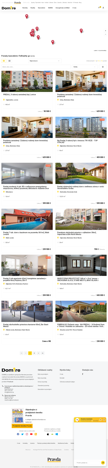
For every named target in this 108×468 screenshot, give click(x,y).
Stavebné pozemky (43, 385)
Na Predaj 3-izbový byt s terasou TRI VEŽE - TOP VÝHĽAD (77, 141)
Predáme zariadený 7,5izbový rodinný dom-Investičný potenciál (79, 95)
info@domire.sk (9, 392)
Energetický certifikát (63, 8)
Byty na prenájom (43, 374)
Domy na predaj (42, 382)
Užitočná (69, 2)
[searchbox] (36, 66)
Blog (80, 2)
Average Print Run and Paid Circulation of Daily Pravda (47, 449)
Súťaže (72, 443)
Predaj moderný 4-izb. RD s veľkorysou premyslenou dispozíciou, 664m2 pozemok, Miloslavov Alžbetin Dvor (26, 187)
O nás (74, 8)
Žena (55, 2)
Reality (33, 8)
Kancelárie (41, 8)
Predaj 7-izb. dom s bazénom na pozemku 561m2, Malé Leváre (26, 233)
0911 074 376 (9, 390)
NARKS (50, 8)
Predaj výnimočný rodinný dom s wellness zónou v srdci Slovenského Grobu (80, 187)
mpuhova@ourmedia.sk (12, 400)
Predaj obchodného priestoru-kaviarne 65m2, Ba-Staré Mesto (25, 325)
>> (42, 353)
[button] (105, 30)
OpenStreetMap (102, 50)
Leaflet (95, 50)
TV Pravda (75, 2)
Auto (42, 2)
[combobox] (45, 61)
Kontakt (62, 378)
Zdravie (51, 2)
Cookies (66, 449)
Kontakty (25, 443)
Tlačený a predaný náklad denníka (46, 443)
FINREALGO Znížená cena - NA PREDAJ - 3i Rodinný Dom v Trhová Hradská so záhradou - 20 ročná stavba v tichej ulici (81, 325)
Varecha (59, 2)
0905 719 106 (9, 398)
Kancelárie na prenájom (45, 389)
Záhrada (64, 2)
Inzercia (32, 443)
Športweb (38, 2)
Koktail (46, 2)
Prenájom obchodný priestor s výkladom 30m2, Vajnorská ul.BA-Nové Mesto (76, 233)
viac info (75, 467)
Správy (33, 2)
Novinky (25, 8)
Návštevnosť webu (63, 443)
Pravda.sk (10, 381)
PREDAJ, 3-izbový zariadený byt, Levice (19, 95)
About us (28, 449)
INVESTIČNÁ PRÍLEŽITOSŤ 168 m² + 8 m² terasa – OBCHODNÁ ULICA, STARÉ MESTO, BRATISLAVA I (78, 279)
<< (21, 353)
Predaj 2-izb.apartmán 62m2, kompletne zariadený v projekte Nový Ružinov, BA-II (24, 279)
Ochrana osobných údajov (67, 382)
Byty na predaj (42, 378)
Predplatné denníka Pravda (22, 426)
